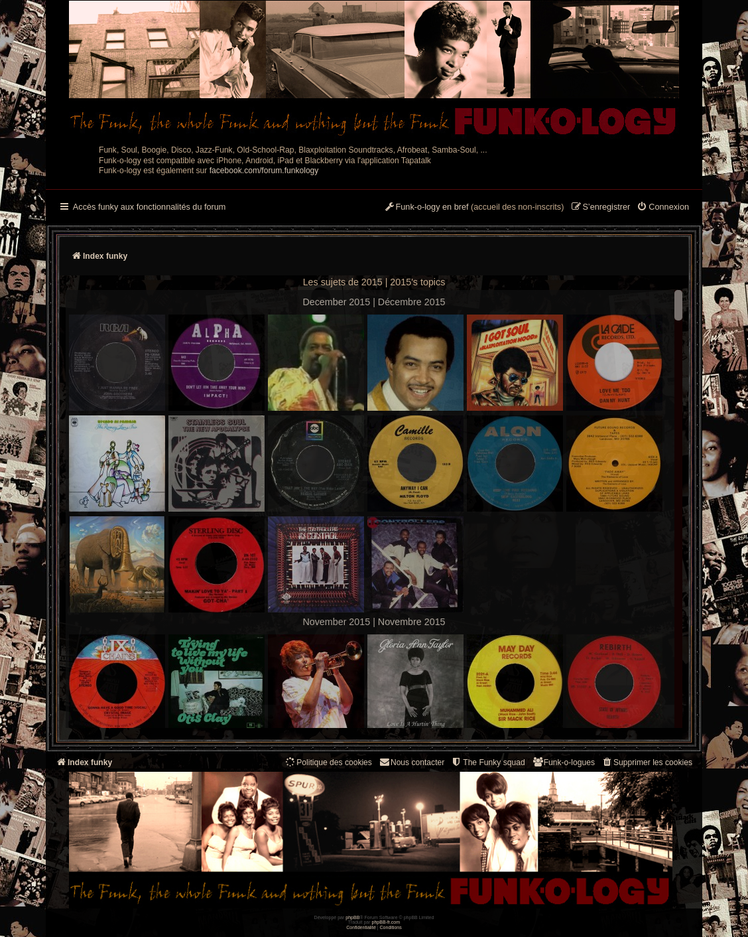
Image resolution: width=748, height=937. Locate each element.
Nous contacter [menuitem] (411, 762)
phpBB (352, 917)
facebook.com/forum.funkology (264, 170)
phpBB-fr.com (386, 922)
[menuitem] (663, 207)
